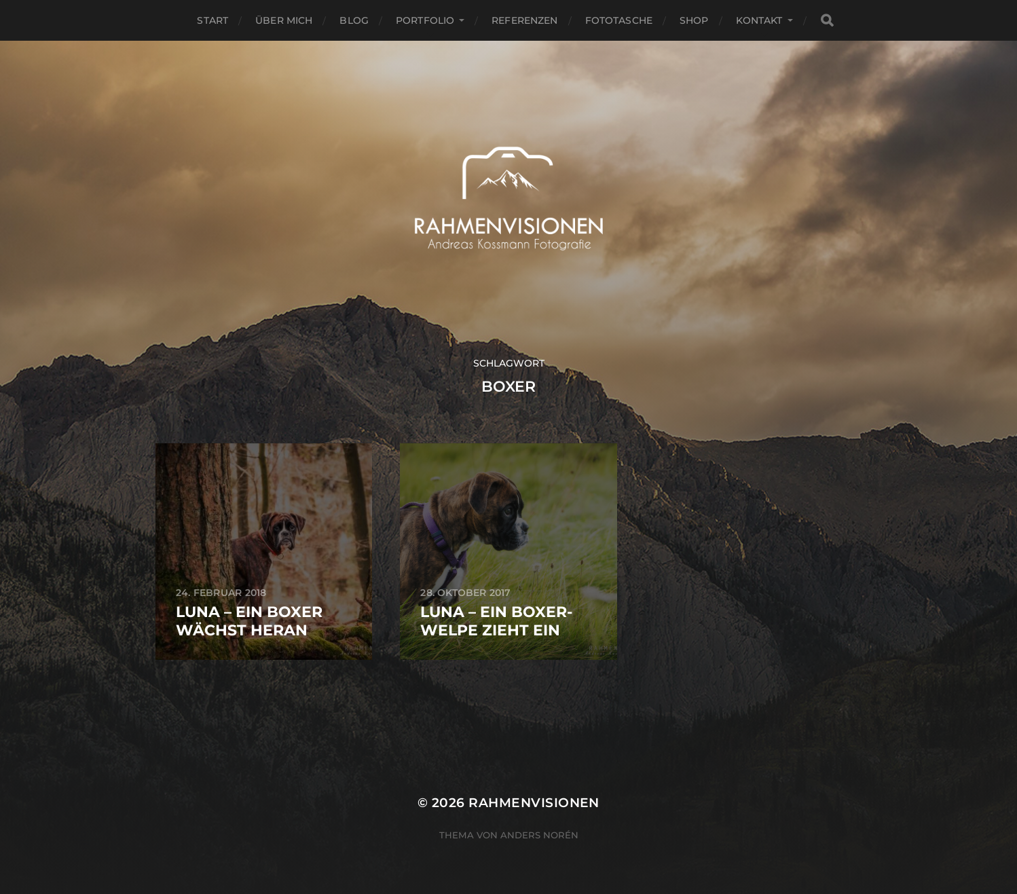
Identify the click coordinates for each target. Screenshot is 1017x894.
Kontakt (759, 20)
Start (212, 20)
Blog (354, 20)
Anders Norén (539, 835)
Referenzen (524, 20)
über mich (283, 20)
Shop (694, 20)
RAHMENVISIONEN (533, 803)
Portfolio (425, 20)
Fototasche (618, 20)
